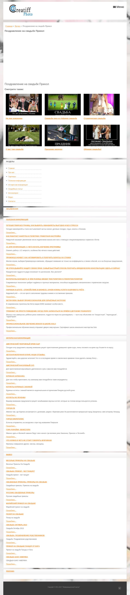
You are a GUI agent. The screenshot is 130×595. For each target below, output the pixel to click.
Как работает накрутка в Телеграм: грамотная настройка (33, 236)
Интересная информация (18, 185)
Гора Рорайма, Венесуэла (18, 430)
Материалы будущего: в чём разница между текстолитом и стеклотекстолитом (44, 279)
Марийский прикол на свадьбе (21, 503)
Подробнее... (11, 233)
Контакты (11, 201)
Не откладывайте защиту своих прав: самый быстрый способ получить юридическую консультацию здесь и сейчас (63, 268)
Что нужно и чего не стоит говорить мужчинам (29, 440)
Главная (11, 168)
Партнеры (12, 177)
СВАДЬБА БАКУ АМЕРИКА (17, 557)
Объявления (12, 209)
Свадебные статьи (15, 189)
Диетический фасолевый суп (20, 365)
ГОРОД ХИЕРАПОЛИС (15, 419)
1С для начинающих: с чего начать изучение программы (33, 247)
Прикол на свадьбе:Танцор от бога (23, 546)
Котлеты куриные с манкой (19, 387)
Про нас (11, 172)
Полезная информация (17, 181)
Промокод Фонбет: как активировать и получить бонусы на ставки (38, 258)
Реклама (10, 571)
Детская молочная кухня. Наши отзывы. (25, 355)
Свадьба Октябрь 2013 (16, 525)
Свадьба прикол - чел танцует (20, 471)
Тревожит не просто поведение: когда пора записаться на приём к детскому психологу (48, 311)
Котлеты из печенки (15, 397)
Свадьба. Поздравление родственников (25, 536)
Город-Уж (10, 408)
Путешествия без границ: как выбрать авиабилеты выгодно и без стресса (42, 225)
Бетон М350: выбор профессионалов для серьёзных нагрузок (36, 300)
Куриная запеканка (15, 376)
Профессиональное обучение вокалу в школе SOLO (31, 324)
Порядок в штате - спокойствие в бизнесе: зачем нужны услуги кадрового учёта (45, 290)
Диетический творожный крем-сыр (23, 344)
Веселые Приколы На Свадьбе (20, 461)
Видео (10, 197)
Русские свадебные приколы (20, 493)
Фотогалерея (13, 193)
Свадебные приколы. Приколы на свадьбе (26, 482)
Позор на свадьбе (15, 514)
